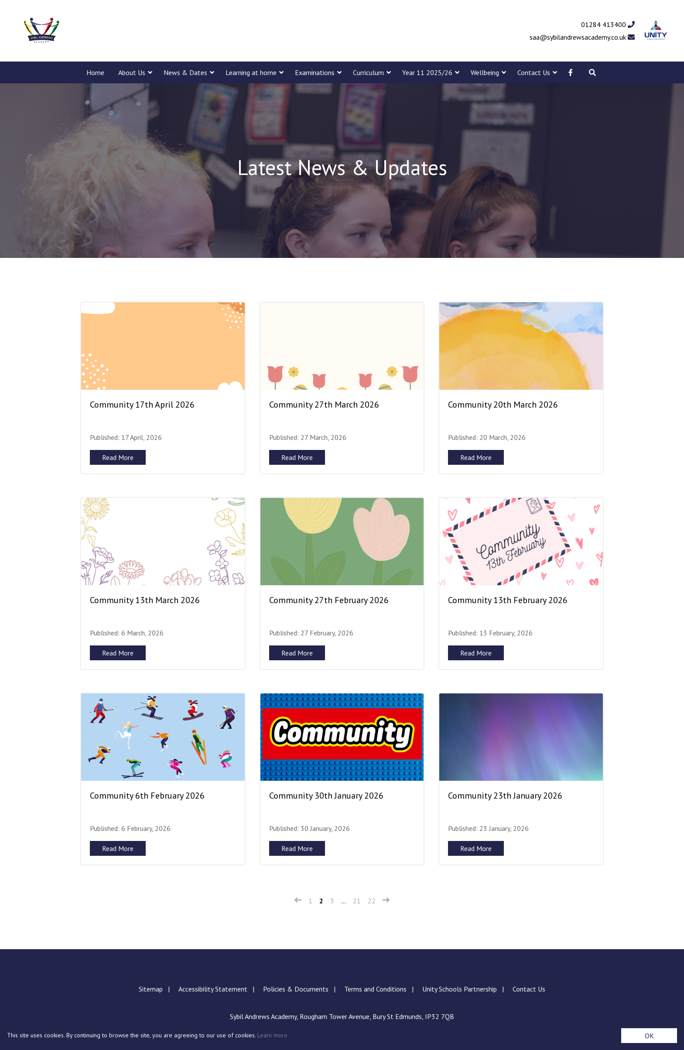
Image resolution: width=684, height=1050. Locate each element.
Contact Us (533, 72)
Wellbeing (485, 72)
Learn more (272, 1035)
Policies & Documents (295, 989)
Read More (117, 457)
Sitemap (151, 989)
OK (649, 1035)
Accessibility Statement (212, 989)
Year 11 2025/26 (427, 72)
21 (357, 901)
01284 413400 (608, 24)
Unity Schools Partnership (459, 989)
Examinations (315, 72)
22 (372, 901)
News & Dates (185, 72)
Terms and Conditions (375, 989)
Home (95, 72)
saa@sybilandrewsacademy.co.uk (582, 37)
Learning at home (251, 72)
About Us (131, 72)
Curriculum (368, 72)
